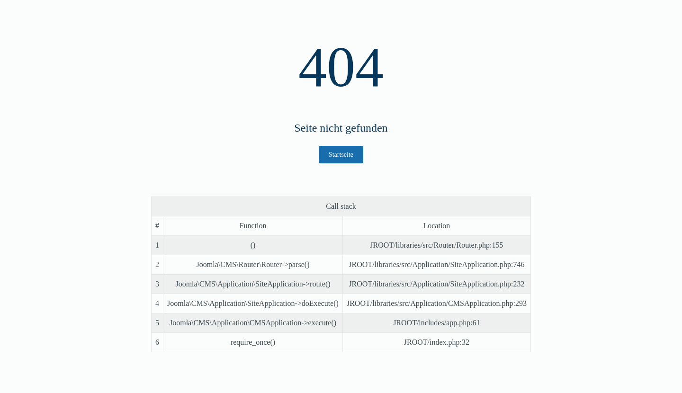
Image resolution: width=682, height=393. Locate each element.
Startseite (341, 154)
